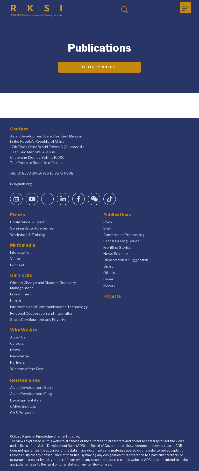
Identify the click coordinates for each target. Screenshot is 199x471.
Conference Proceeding (124, 235)
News (15, 350)
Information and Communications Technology (49, 307)
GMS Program (22, 413)
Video (15, 259)
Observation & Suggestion (125, 260)
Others (109, 273)
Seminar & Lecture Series (32, 228)
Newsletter (19, 356)
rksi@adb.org (21, 184)
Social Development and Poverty (37, 319)
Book (107, 222)
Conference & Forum (28, 222)
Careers (17, 343)
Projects (112, 296)
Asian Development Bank (31, 387)
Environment (21, 294)
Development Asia (25, 400)
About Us (18, 337)
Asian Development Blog (31, 394)
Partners (17, 362)
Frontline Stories (117, 247)
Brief (107, 228)
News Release (115, 254)
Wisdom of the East (27, 369)
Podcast (17, 265)
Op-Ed (108, 266)
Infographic (19, 252)
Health (15, 301)
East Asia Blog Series (121, 241)
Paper (108, 279)
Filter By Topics (98, 67)
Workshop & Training (27, 235)
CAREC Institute (23, 406)
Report (109, 285)
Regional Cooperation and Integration (41, 313)
